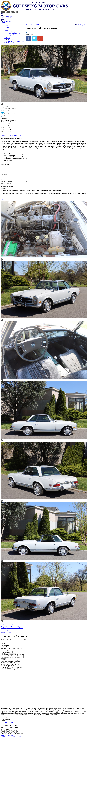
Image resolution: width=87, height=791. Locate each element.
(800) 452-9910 (9, 723)
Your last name (5, 645)
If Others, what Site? (6, 652)
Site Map (10, 736)
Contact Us (4, 736)
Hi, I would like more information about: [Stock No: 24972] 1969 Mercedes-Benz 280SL (9, 186)
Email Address (5, 647)
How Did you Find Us (7, 649)
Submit (3, 189)
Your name (4, 644)
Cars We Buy (11, 32)
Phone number (5, 651)
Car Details (4, 658)
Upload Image (5, 654)
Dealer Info (11, 39)
